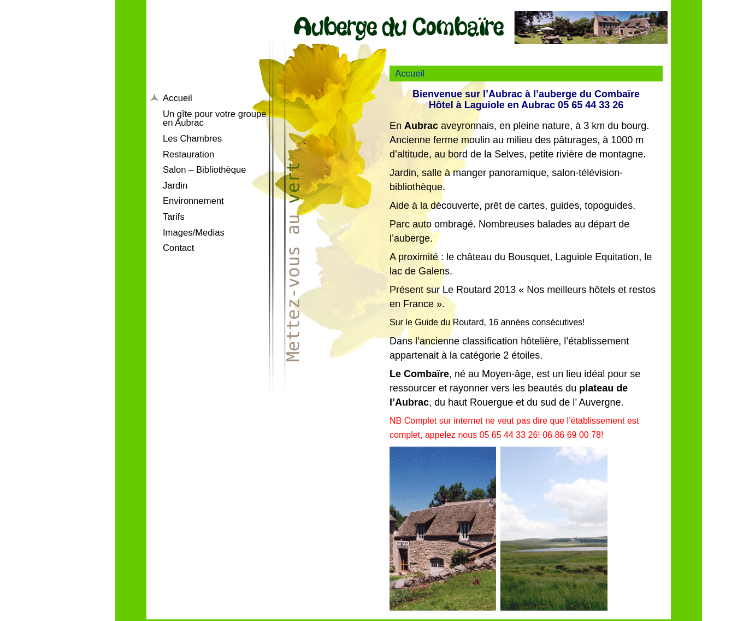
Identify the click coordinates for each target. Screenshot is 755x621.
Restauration (188, 154)
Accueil (177, 98)
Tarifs (174, 217)
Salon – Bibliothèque (204, 170)
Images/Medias (194, 232)
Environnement (193, 201)
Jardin (175, 185)
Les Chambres (192, 138)
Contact (178, 248)
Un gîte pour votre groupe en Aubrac (214, 118)
